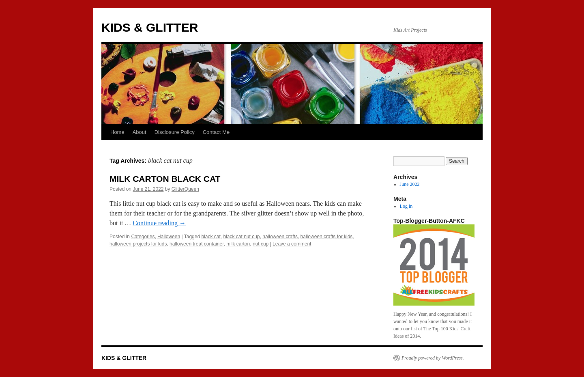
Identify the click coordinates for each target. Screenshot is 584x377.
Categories (143, 236)
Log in (406, 206)
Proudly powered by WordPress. (433, 358)
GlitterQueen (185, 189)
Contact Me (216, 132)
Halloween (168, 236)
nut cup (260, 244)
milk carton (238, 244)
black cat (210, 236)
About (139, 132)
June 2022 (410, 184)
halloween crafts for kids (327, 236)
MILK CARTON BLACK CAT (165, 178)
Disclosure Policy (175, 132)
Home (117, 132)
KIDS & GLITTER (149, 27)
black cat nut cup (241, 236)
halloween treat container (196, 244)
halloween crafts (280, 236)
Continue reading (159, 223)
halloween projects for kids (138, 244)
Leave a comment (292, 244)
